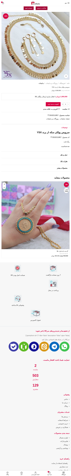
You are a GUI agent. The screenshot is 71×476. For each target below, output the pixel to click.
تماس (66, 399)
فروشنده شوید (28, 8)
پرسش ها (65, 417)
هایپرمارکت (64, 441)
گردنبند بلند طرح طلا (62, 251)
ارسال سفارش (63, 470)
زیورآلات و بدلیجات (51, 83)
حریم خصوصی (63, 424)
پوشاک (65, 445)
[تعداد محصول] (65, 104)
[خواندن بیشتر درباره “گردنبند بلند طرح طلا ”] (4, 184)
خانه (68, 83)
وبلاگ (66, 406)
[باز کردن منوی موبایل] (67, 3)
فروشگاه (62, 83)
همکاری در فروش (41, 8)
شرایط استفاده (63, 420)
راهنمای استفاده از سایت (59, 463)
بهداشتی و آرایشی (62, 448)
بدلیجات (41, 83)
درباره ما (65, 403)
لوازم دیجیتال (63, 438)
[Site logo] (35, 3)
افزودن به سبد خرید (53, 104)
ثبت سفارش (64, 467)
